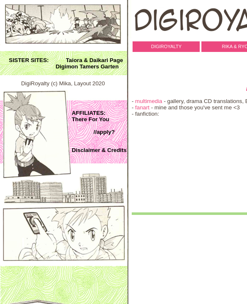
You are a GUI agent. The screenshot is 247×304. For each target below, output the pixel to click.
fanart (142, 107)
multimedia (148, 101)
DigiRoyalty (165, 46)
